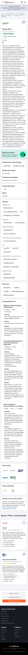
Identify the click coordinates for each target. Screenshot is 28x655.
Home (2, 13)
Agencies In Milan (18, 15)
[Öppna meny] (25, 2)
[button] (8, 34)
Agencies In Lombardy (6, 15)
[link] (22, 2)
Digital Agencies (10, 13)
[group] (14, 551)
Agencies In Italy (20, 13)
